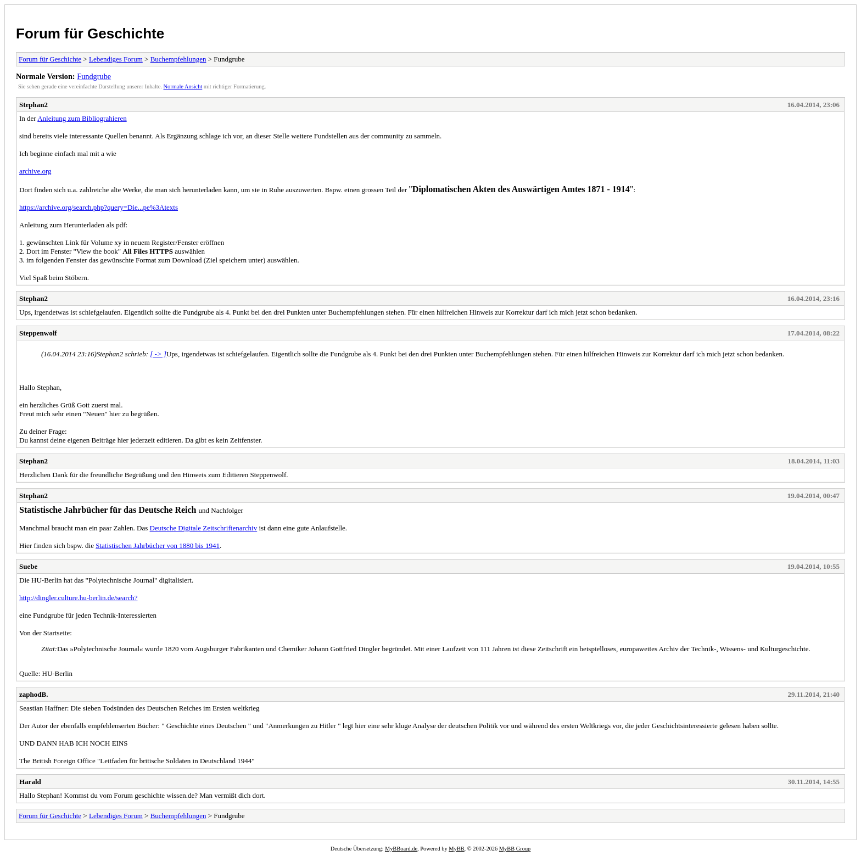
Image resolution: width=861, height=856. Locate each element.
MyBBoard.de (401, 849)
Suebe (28, 566)
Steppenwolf (38, 333)
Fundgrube (94, 76)
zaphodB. (33, 694)
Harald (30, 781)
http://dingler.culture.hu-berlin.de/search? (78, 598)
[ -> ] (158, 354)
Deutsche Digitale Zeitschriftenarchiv (204, 528)
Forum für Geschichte (90, 33)
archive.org (35, 171)
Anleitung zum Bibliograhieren (81, 118)
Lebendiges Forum (116, 59)
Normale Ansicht (183, 86)
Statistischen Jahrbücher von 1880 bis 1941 (158, 545)
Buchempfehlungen (178, 59)
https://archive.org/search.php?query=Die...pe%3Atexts (98, 207)
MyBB (456, 849)
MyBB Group (514, 849)
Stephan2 (33, 104)
